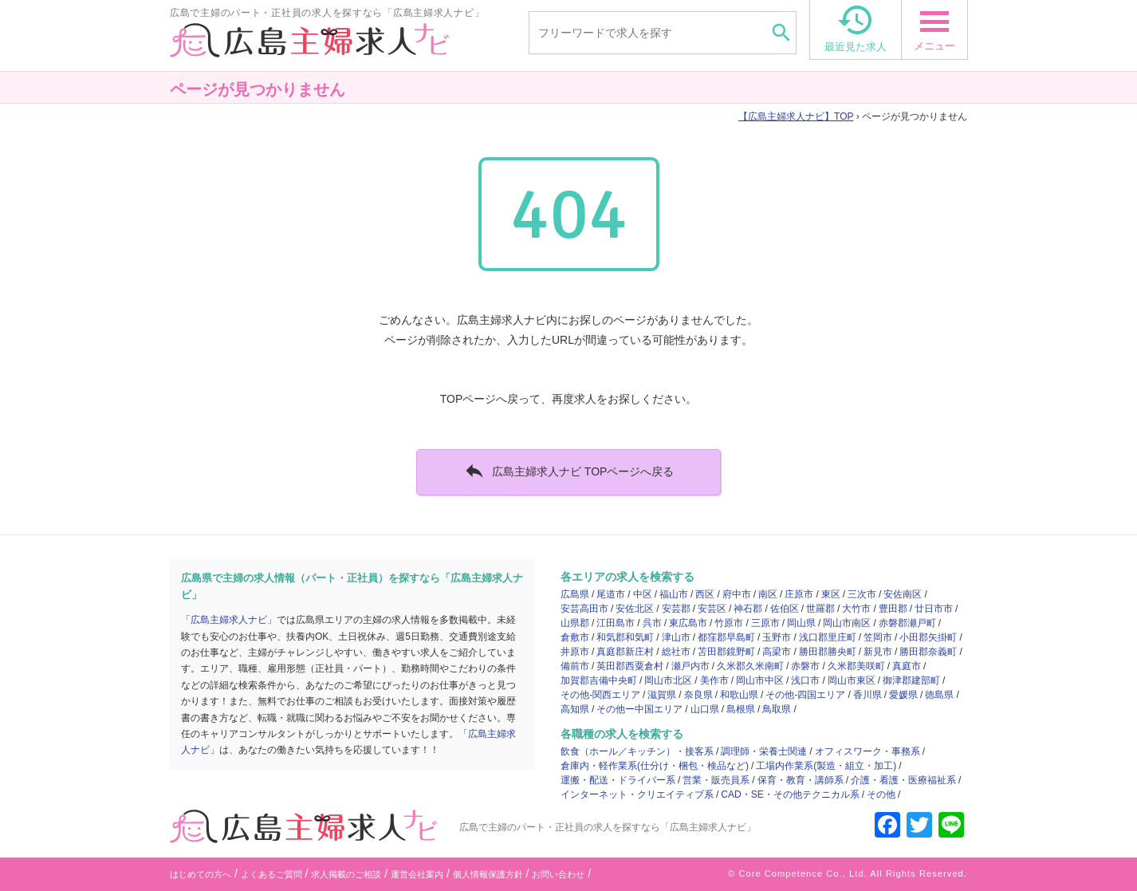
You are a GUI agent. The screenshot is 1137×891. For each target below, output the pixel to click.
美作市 (714, 680)
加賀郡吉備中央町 (599, 680)
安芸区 (712, 608)
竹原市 (728, 623)
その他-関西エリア (600, 694)
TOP (795, 116)
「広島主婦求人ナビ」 (229, 619)
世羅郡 (820, 608)
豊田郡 (893, 608)
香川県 (867, 694)
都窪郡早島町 (726, 637)
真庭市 (906, 666)
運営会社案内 (417, 874)
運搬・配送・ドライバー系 (618, 780)
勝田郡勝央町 (827, 651)
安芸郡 (676, 608)
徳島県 (939, 694)
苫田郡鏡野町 (726, 651)
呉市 (652, 623)
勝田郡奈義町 (928, 651)
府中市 (736, 594)
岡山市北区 (668, 680)
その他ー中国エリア (639, 709)
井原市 (575, 651)
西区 (704, 594)
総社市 (676, 651)
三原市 (765, 623)
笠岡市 (878, 637)
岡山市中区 (760, 680)
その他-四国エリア (805, 694)
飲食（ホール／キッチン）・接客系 (637, 751)
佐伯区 (784, 608)
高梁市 (776, 651)
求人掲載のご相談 (346, 874)
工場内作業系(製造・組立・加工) (826, 765)
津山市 (676, 637)
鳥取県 (776, 709)
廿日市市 (934, 608)
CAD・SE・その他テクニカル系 (790, 794)
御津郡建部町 (911, 680)
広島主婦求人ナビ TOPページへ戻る (569, 470)
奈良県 (698, 694)
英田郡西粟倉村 (629, 666)
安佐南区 (902, 594)
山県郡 (575, 623)
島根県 (740, 709)
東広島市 (688, 623)
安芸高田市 (584, 608)
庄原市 (799, 594)
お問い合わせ (558, 874)
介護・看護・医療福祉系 (903, 780)
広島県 (575, 594)
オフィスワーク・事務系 (867, 751)
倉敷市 (575, 637)
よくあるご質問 (271, 874)
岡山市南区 (847, 623)
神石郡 (748, 608)
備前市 (575, 666)
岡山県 (801, 623)
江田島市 (615, 623)
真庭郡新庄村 (625, 651)
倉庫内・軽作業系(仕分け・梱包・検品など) (655, 765)
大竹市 (856, 608)
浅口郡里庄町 (827, 637)
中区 (642, 594)
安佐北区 (635, 608)
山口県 (704, 709)
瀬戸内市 (690, 666)
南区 (767, 594)
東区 (830, 594)
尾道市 (610, 594)
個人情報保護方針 (488, 874)
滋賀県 (661, 694)
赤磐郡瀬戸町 (907, 623)
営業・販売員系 (716, 780)
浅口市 (805, 680)
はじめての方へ (200, 874)
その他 (881, 794)
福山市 (673, 594)
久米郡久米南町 (750, 666)
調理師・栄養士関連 (764, 751)
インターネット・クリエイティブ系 (637, 794)
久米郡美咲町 (856, 666)
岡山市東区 (851, 680)
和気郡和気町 (625, 637)
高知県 (575, 709)
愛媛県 (903, 694)
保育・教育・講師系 (800, 780)
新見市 (878, 651)
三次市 (862, 594)
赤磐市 (805, 666)
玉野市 (776, 637)
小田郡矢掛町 (928, 637)
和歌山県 (739, 694)
